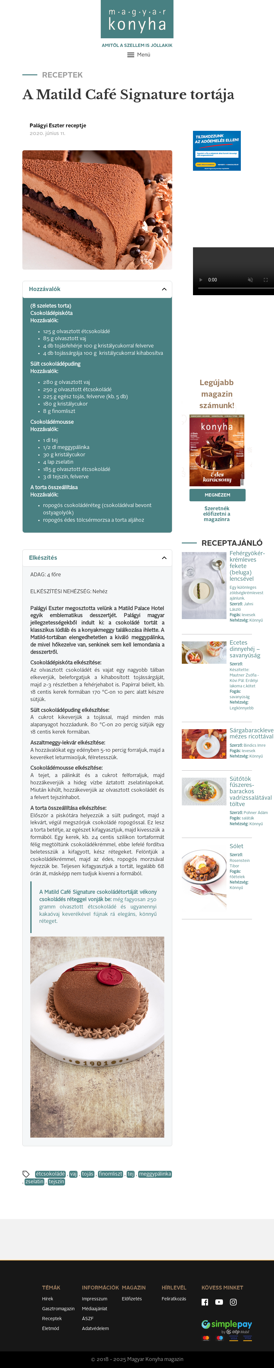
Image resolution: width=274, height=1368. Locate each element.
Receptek (52, 1319)
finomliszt (110, 1174)
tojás (87, 1174)
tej (131, 1174)
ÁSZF (88, 1319)
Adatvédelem (95, 1329)
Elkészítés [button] (98, 558)
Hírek (47, 1299)
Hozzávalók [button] (98, 289)
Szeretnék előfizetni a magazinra (216, 514)
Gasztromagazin (58, 1309)
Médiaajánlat (94, 1309)
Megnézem (217, 495)
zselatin (34, 1182)
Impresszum (94, 1299)
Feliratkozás (174, 1299)
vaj (73, 1174)
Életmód (50, 1329)
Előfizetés (132, 1299)
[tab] (97, 289)
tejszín (56, 1182)
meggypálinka (155, 1174)
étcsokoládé (50, 1174)
